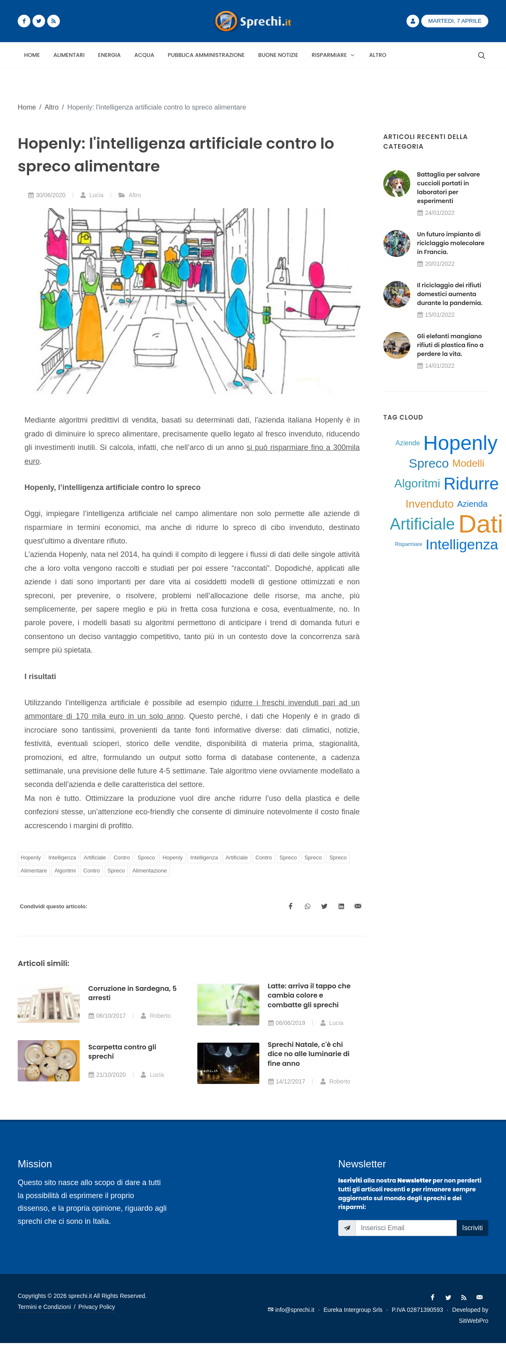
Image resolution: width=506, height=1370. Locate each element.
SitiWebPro (473, 1320)
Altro (52, 107)
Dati (480, 524)
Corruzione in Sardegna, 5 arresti (132, 993)
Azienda (472, 503)
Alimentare (34, 870)
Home (27, 107)
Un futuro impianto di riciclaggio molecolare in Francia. (450, 243)
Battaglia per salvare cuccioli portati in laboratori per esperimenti (448, 187)
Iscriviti (472, 1227)
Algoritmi (65, 870)
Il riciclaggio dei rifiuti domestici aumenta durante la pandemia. (449, 294)
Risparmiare (409, 544)
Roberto (155, 1015)
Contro (121, 857)
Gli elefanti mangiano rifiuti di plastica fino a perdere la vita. (450, 345)
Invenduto (430, 504)
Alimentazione (149, 870)
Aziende (408, 443)
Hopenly (31, 857)
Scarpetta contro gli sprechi (122, 1051)
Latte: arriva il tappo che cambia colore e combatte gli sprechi (309, 995)
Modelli (468, 463)
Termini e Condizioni (44, 1306)
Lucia (91, 195)
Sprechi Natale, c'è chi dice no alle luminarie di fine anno (309, 1054)
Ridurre (471, 483)
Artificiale (94, 857)
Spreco (146, 857)
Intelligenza (62, 857)
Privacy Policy (96, 1306)
